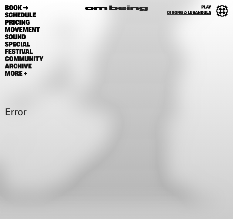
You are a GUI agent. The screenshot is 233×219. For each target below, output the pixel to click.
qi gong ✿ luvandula (189, 13)
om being (116, 8)
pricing (17, 22)
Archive (18, 66)
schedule (20, 15)
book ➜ (17, 8)
